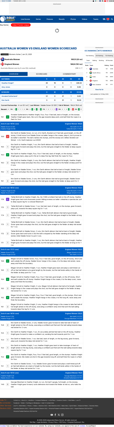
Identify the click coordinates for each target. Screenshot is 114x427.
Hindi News (71, 400)
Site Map (32, 422)
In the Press (52, 400)
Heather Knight (7, 83)
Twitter (23, 403)
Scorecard (41, 74)
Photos (29, 405)
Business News (94, 405)
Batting (95, 60)
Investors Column (62, 400)
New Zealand (95, 84)
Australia (93, 68)
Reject (93, 426)
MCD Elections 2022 (54, 405)
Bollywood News (83, 405)
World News (22, 405)
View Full (98, 89)
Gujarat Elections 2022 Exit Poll (83, 408)
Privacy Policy (53, 422)
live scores (25, 19)
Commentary (69, 74)
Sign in (111, 1)
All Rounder (109, 60)
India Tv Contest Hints (48, 403)
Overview (13, 74)
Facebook (16, 403)
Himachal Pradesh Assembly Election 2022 (61, 408)
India (92, 76)
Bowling (101, 60)
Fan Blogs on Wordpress (33, 403)
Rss (83, 422)
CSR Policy (62, 422)
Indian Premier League (20, 25)
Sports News (73, 405)
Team (88, 60)
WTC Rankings (105, 51)
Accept (88, 426)
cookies (82, 426)
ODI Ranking (99, 55)
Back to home (5, 1)
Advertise (31, 400)
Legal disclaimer (42, 422)
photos (73, 19)
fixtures (50, 19)
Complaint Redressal (41, 400)
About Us (24, 400)
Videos (35, 405)
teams (95, 19)
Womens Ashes (15, 54)
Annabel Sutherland (9, 96)
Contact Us (17, 400)
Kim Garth (5, 100)
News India (65, 405)
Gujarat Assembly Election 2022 (38, 408)
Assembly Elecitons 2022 (21, 408)
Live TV (78, 400)
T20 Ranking (109, 55)
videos (84, 19)
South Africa (94, 72)
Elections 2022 (43, 405)
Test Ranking (90, 55)
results (62, 19)
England (93, 80)
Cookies (3, 426)
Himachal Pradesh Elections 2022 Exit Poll (25, 411)
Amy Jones (6, 87)
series (38, 19)
